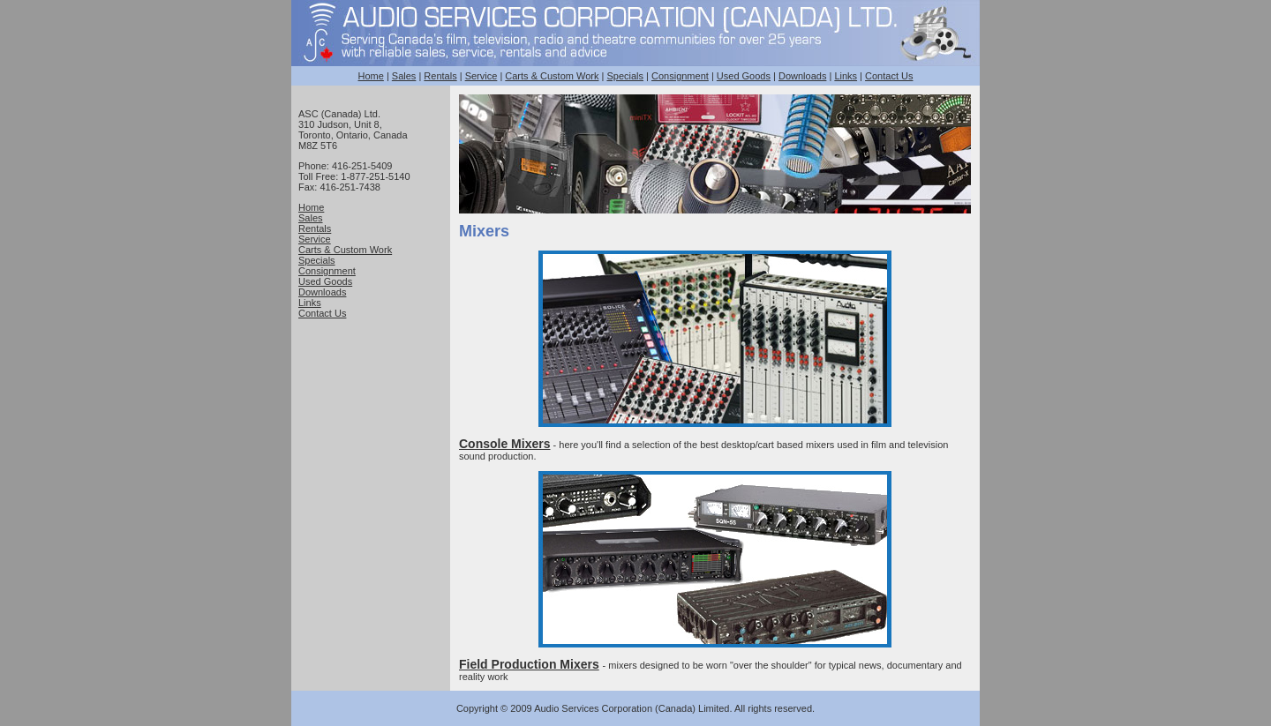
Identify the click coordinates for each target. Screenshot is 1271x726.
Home (371, 76)
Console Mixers (504, 444)
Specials (624, 76)
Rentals (440, 76)
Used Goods (744, 76)
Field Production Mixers (529, 664)
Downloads (802, 76)
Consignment (680, 76)
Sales (404, 76)
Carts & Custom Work (551, 76)
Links (845, 76)
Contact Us (889, 76)
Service (481, 76)
